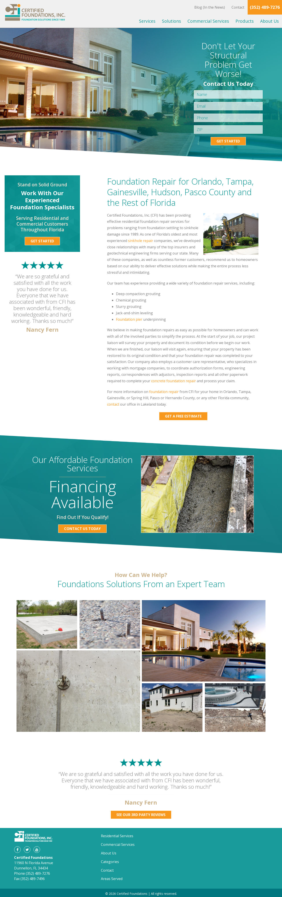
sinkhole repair (140, 240)
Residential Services (117, 835)
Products (245, 21)
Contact (238, 7)
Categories (110, 861)
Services (147, 21)
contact (113, 404)
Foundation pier (129, 319)
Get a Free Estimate (183, 416)
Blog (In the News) (209, 7)
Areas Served (111, 878)
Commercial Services (208, 21)
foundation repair (164, 391)
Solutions (171, 21)
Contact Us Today (82, 528)
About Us (269, 21)
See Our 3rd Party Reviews (140, 814)
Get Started (228, 141)
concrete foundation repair (173, 380)
